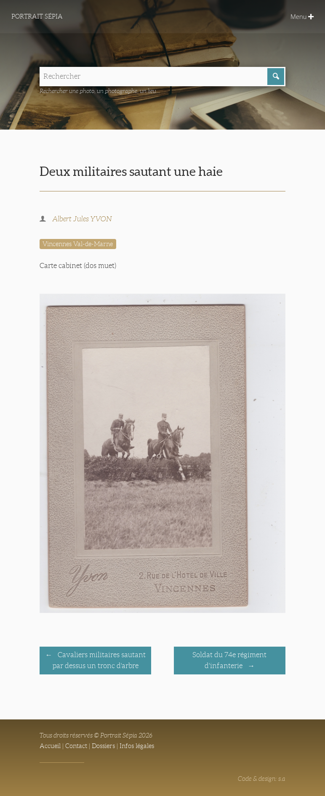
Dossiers (103, 746)
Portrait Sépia (37, 16)
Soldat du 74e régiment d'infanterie (229, 660)
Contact (76, 746)
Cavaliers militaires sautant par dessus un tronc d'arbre (99, 660)
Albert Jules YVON (82, 219)
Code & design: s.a (261, 778)
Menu (302, 16)
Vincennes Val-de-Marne (78, 244)
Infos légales (137, 746)
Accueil (50, 746)
